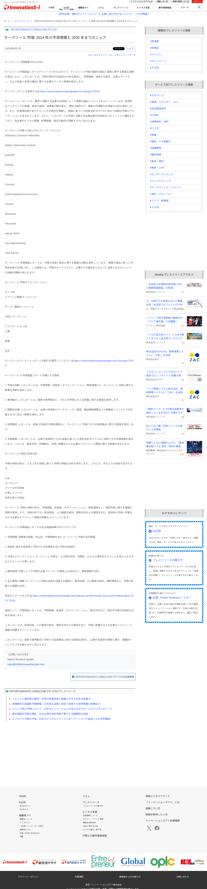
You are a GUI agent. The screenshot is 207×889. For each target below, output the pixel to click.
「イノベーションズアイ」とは (163, 802)
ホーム (7, 21)
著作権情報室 (165, 7)
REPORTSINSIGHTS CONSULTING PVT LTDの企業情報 (105, 676)
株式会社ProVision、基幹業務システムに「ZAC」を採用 (165, 353)
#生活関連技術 (158, 108)
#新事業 (154, 41)
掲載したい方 (162, 1)
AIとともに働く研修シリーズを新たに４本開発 (164, 427)
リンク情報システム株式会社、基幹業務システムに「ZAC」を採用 (164, 390)
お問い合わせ (182, 877)
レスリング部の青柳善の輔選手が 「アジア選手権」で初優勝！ (164, 319)
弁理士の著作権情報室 (94, 835)
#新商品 (154, 48)
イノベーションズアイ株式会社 (107, 884)
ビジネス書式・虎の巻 (92, 830)
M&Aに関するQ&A (90, 826)
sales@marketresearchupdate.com (25, 664)
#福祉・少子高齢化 (160, 141)
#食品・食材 (157, 161)
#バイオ (154, 128)
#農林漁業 (155, 154)
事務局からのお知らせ (130, 877)
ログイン (197, 1)
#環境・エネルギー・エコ (164, 102)
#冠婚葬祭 (155, 148)
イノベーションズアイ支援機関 (163, 820)
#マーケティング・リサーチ (122, 55)
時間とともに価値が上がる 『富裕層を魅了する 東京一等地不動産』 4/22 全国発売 (165, 444)
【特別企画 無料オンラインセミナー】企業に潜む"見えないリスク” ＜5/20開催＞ (103, 14)
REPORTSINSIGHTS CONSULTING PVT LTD (33, 29)
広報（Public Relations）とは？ (172, 597)
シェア (130, 48)
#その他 (154, 67)
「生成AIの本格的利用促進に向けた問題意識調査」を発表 (164, 286)
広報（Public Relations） (30, 833)
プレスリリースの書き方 (168, 560)
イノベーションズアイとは (141, 1)
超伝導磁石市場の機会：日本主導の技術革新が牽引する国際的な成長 (50, 713)
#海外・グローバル (160, 194)
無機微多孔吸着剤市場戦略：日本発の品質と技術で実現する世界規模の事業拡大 (56, 703)
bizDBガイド (25, 806)
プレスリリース (120, 7)
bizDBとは (24, 809)
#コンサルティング (97, 55)
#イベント (155, 54)
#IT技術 (154, 115)
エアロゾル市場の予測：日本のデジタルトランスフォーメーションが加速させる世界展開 (61, 718)
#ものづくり (157, 95)
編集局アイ (83, 7)
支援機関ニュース (90, 815)
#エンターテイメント (162, 174)
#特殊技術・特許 (159, 121)
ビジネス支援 (143, 7)
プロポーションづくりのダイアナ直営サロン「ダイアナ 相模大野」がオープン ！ (164, 373)
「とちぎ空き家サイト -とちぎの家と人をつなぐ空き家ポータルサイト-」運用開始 (165, 336)
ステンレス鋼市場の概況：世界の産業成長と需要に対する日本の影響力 (51, 698)
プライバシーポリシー (28, 877)
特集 (21, 837)
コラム (101, 7)
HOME (52, 7)
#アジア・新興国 (159, 200)
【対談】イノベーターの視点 (32, 826)
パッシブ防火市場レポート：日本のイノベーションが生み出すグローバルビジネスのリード (62, 708)
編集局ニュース (26, 819)
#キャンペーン (158, 61)
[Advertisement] (70, 750)
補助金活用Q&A (89, 823)
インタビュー (25, 823)
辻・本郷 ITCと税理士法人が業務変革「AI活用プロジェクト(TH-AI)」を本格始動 (165, 303)
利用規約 (79, 877)
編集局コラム (25, 830)
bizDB (66, 7)
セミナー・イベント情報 (93, 819)
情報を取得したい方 (181, 1)
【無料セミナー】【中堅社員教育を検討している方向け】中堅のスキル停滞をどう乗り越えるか (165, 411)
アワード (184, 7)
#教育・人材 (157, 167)
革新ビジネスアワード (158, 796)
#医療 (153, 134)
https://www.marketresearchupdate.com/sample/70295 (70, 91)
